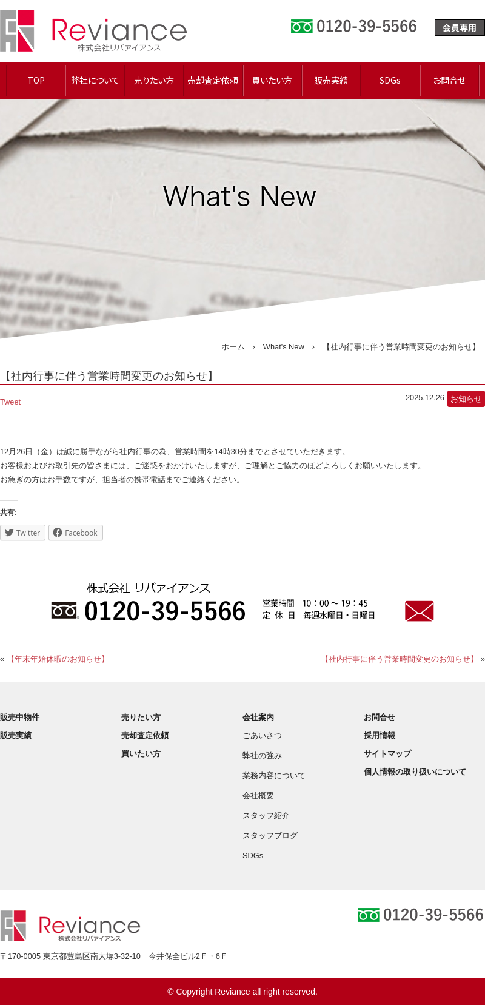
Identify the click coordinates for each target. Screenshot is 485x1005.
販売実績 (331, 80)
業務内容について (274, 775)
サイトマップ (387, 753)
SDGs (390, 80)
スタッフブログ (270, 835)
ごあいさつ (262, 735)
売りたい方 (154, 80)
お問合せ (449, 80)
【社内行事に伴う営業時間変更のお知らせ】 (399, 659)
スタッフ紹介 (266, 815)
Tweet (10, 401)
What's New (283, 346)
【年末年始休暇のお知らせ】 (58, 659)
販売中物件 (19, 717)
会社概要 (258, 795)
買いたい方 (272, 80)
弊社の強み (262, 755)
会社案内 (258, 717)
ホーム (233, 346)
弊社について (95, 80)
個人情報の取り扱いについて (415, 771)
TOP (36, 80)
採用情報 (379, 735)
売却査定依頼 (212, 80)
